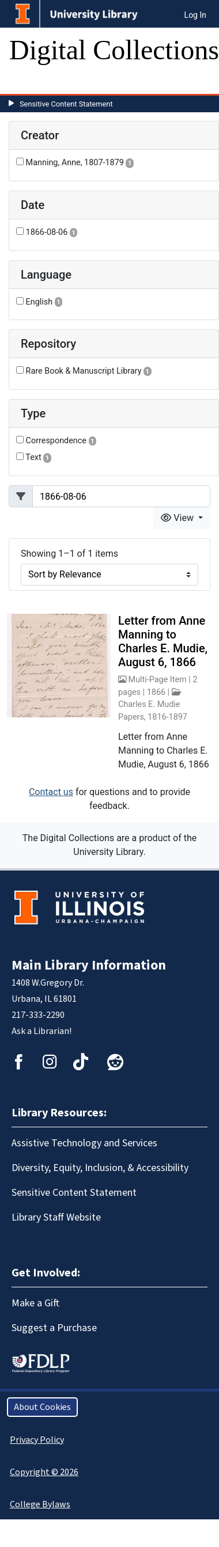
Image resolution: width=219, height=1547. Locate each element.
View (178, 517)
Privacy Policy (37, 1440)
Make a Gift (35, 1303)
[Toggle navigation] (25, 82)
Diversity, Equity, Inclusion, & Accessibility (100, 1168)
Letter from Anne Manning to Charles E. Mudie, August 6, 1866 (162, 641)
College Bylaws (40, 1504)
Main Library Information (89, 965)
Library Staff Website (56, 1217)
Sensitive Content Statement (66, 104)
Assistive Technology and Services (84, 1143)
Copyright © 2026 (44, 1472)
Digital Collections (114, 50)
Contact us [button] (51, 791)
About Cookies (42, 1407)
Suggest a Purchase (54, 1328)
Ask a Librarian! (41, 1031)
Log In (195, 15)
